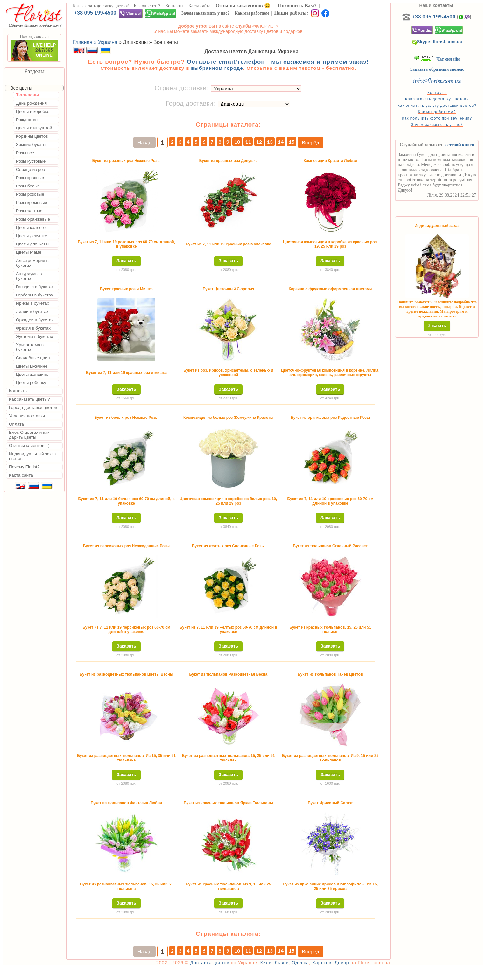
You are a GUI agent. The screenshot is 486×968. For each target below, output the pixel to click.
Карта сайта (199, 6)
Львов (282, 962)
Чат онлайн (437, 59)
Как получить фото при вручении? (437, 118)
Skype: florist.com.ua (437, 41)
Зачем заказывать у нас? (205, 13)
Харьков (322, 962)
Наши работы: (291, 13)
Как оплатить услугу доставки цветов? (437, 105)
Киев (265, 962)
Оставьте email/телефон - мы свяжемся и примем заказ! (278, 61)
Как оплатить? (147, 6)
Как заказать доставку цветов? (101, 6)
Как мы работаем (252, 13)
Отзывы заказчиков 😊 (242, 6)
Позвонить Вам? (297, 6)
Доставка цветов (209, 962)
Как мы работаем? (437, 112)
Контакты (174, 6)
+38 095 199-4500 (95, 13)
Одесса (300, 962)
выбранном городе (217, 68)
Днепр (342, 962)
